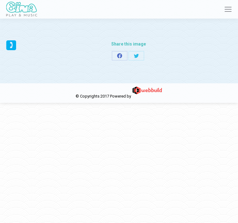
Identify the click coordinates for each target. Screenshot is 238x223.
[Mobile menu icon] (228, 9)
